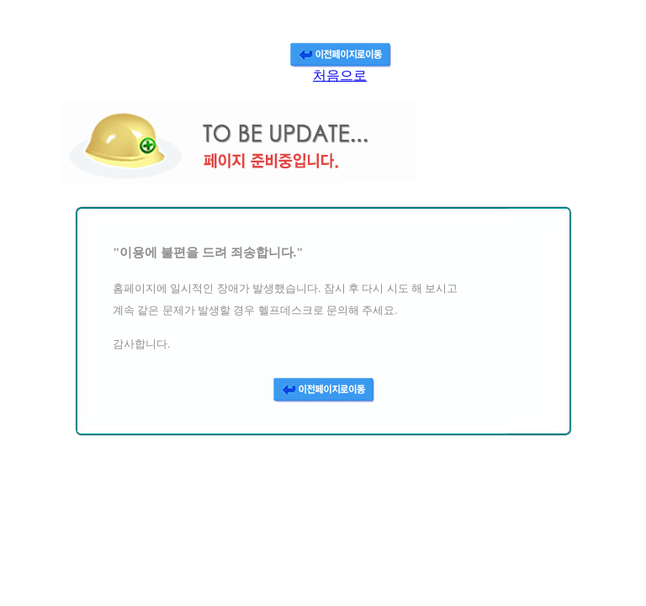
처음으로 (340, 75)
